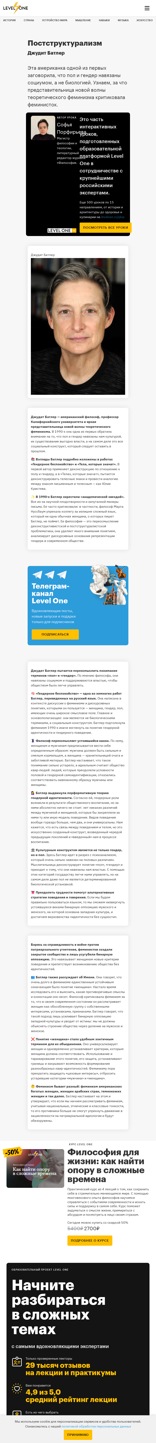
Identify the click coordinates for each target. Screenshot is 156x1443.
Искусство (145, 20)
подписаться (55, 634)
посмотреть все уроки (105, 227)
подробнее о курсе (90, 1240)
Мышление (83, 20)
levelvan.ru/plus (113, 217)
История (9, 20)
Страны (29, 20)
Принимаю (78, 1434)
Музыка (123, 20)
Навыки (104, 20)
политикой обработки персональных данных (96, 1426)
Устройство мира (54, 20)
